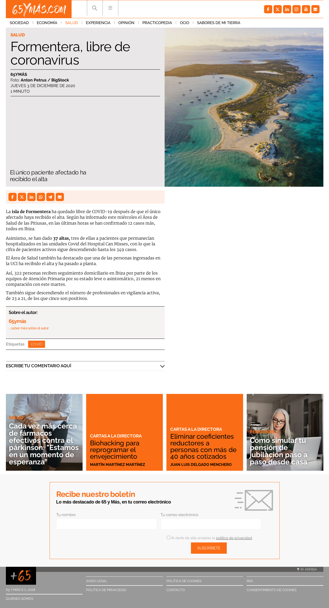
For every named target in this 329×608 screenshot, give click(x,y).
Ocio (184, 22)
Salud (71, 22)
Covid (36, 344)
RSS (250, 581)
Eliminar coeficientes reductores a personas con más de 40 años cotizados (203, 446)
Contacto (175, 590)
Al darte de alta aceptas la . (210, 538)
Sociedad (19, 22)
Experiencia (98, 22)
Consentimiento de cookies (272, 590)
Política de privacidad (106, 590)
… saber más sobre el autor (29, 328)
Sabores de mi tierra (218, 22)
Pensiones (262, 431)
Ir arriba (307, 569)
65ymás (18, 74)
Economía (47, 22)
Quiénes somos (19, 599)
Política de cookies (183, 581)
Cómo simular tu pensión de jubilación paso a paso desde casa (279, 451)
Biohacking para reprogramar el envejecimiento (114, 449)
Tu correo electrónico (179, 514)
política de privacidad (234, 538)
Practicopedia (157, 22)
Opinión (126, 22)
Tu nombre (66, 514)
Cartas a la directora (116, 435)
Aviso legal (96, 581)
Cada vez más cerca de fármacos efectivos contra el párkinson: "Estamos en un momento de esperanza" (44, 444)
